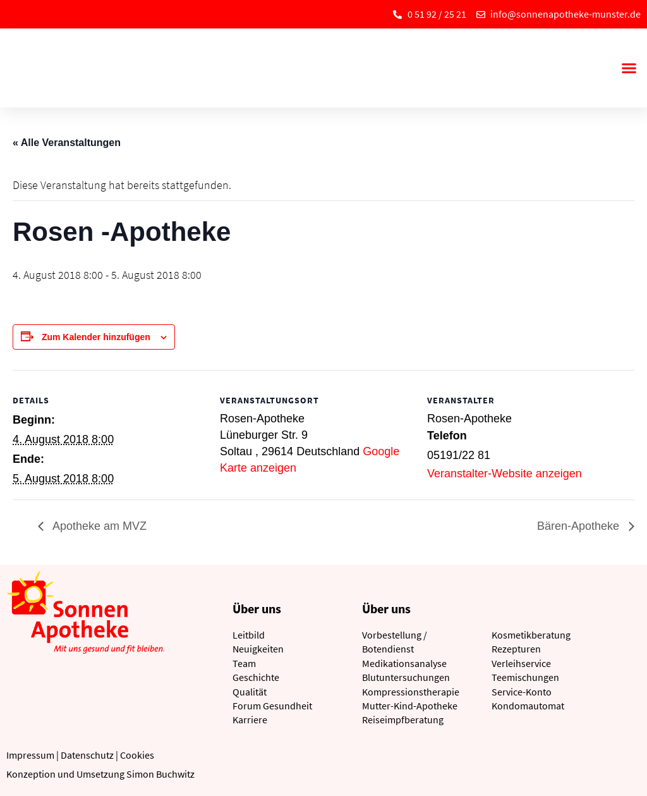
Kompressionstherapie (410, 691)
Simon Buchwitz (160, 774)
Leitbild (249, 634)
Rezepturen (516, 648)
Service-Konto (522, 691)
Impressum (30, 755)
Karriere (250, 719)
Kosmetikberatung (531, 634)
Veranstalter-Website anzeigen (504, 473)
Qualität (250, 691)
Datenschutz (87, 755)
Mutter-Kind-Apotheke (409, 705)
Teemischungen (525, 677)
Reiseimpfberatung (403, 719)
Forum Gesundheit (272, 705)
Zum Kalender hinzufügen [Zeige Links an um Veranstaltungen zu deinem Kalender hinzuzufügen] (96, 337)
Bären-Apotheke (579, 526)
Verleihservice (521, 663)
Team (244, 663)
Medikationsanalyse (404, 663)
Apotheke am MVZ (98, 526)
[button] (629, 68)
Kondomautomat (528, 705)
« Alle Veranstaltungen (67, 142)
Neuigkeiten (258, 648)
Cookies (137, 755)
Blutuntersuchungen (406, 677)
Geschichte (256, 677)
